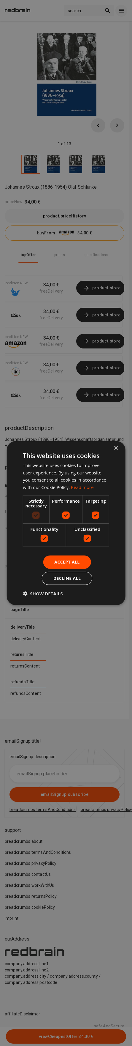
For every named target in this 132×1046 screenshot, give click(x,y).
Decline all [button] (67, 578)
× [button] (116, 448)
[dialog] (66, 523)
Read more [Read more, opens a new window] (82, 487)
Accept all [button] (66, 562)
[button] (43, 593)
